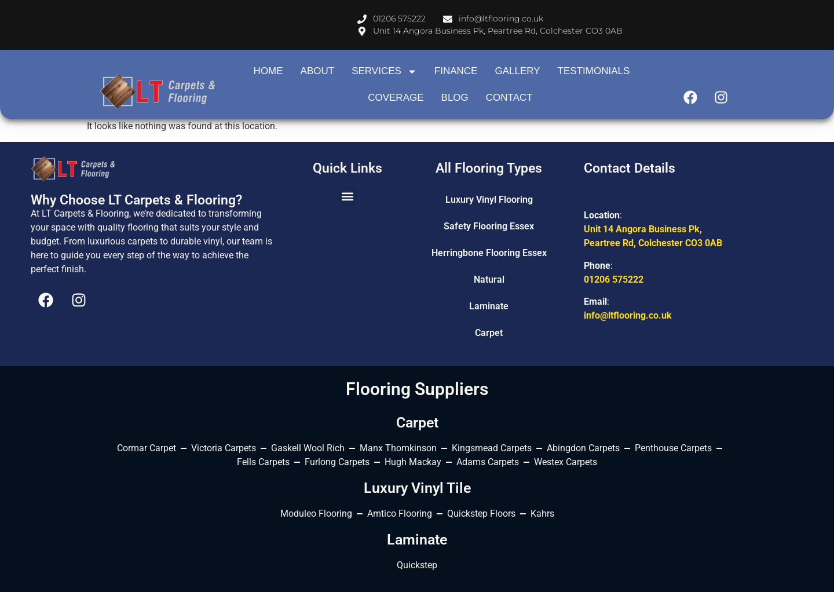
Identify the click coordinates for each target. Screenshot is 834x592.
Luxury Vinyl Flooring (489, 199)
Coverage (395, 97)
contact (509, 97)
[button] (347, 196)
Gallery (517, 70)
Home (268, 70)
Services (384, 71)
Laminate (489, 306)
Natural (489, 279)
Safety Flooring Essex (489, 226)
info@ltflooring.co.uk (628, 315)
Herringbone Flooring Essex (489, 252)
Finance (456, 70)
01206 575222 (613, 279)
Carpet (489, 332)
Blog (455, 97)
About (318, 70)
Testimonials (594, 70)
